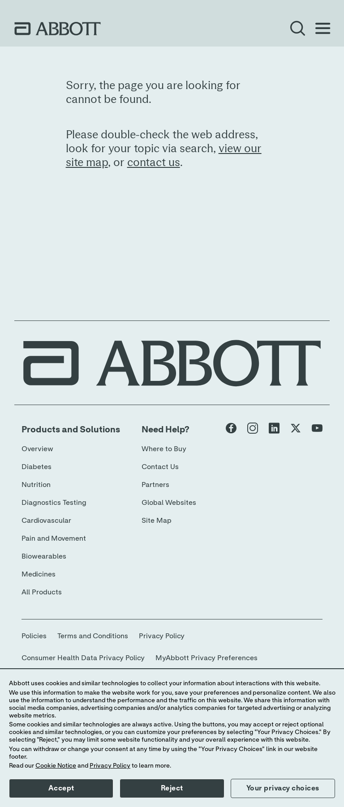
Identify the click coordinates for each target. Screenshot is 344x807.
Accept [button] (61, 788)
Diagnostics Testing (54, 502)
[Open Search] (297, 28)
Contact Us (160, 466)
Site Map (157, 520)
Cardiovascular (46, 520)
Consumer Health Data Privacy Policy (83, 658)
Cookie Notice (55, 766)
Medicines (39, 574)
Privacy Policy (162, 636)
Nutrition (36, 484)
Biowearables (44, 556)
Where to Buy (164, 449)
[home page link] (57, 28)
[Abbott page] (231, 430)
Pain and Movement (54, 538)
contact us (153, 162)
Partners (155, 484)
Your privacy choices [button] (282, 788)
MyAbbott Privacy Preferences (206, 658)
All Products (42, 592)
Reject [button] (172, 788)
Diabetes (37, 466)
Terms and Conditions (92, 636)
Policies (34, 636)
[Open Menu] (322, 28)
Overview (37, 449)
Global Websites (169, 502)
